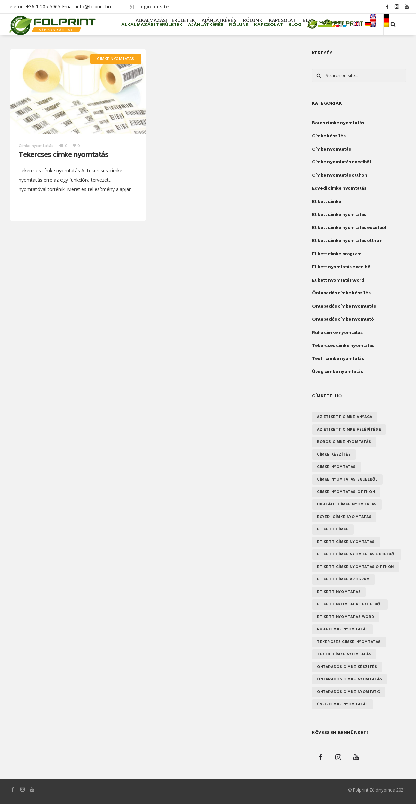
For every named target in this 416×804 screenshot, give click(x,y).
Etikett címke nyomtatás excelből (349, 227)
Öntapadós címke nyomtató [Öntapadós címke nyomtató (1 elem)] (348, 692)
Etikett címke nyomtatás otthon (347, 240)
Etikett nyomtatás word (338, 280)
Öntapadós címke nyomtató (343, 319)
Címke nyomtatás (331, 149)
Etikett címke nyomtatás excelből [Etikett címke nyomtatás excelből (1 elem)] (356, 554)
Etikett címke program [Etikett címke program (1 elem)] (343, 579)
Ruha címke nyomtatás (337, 332)
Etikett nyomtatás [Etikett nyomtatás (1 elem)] (339, 592)
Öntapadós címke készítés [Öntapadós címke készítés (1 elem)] (347, 667)
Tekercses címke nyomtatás (63, 154)
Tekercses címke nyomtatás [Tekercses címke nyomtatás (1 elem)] (349, 642)
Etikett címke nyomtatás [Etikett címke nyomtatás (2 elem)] (346, 542)
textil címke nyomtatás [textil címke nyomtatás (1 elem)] (344, 654)
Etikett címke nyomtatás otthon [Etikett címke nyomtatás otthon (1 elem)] (355, 567)
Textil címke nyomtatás (338, 358)
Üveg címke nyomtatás (337, 371)
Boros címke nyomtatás (338, 122)
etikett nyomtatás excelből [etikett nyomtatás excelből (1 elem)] (350, 604)
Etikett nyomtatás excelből (342, 266)
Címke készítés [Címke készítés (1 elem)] (334, 454)
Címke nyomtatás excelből (341, 161)
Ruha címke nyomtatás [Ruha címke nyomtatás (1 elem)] (342, 629)
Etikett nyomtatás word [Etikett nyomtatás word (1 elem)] (345, 617)
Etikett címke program (337, 253)
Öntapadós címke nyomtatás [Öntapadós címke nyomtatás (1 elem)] (349, 679)
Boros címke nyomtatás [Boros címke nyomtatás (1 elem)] (344, 442)
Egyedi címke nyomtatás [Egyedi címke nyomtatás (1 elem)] (344, 517)
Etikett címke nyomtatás (339, 214)
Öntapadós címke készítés (341, 292)
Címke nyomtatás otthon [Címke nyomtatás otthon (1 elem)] (346, 492)
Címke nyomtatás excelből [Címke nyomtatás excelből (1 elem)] (347, 479)
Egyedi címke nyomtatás (339, 188)
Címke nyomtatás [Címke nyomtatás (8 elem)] (336, 467)
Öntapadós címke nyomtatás (344, 306)
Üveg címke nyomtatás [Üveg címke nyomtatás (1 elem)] (342, 704)
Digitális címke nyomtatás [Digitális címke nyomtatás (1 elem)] (347, 504)
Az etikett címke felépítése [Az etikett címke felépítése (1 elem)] (349, 429)
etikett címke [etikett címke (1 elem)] (333, 529)
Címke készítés (328, 135)
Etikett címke (326, 201)
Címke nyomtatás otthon (339, 175)
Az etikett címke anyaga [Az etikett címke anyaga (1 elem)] (344, 417)
